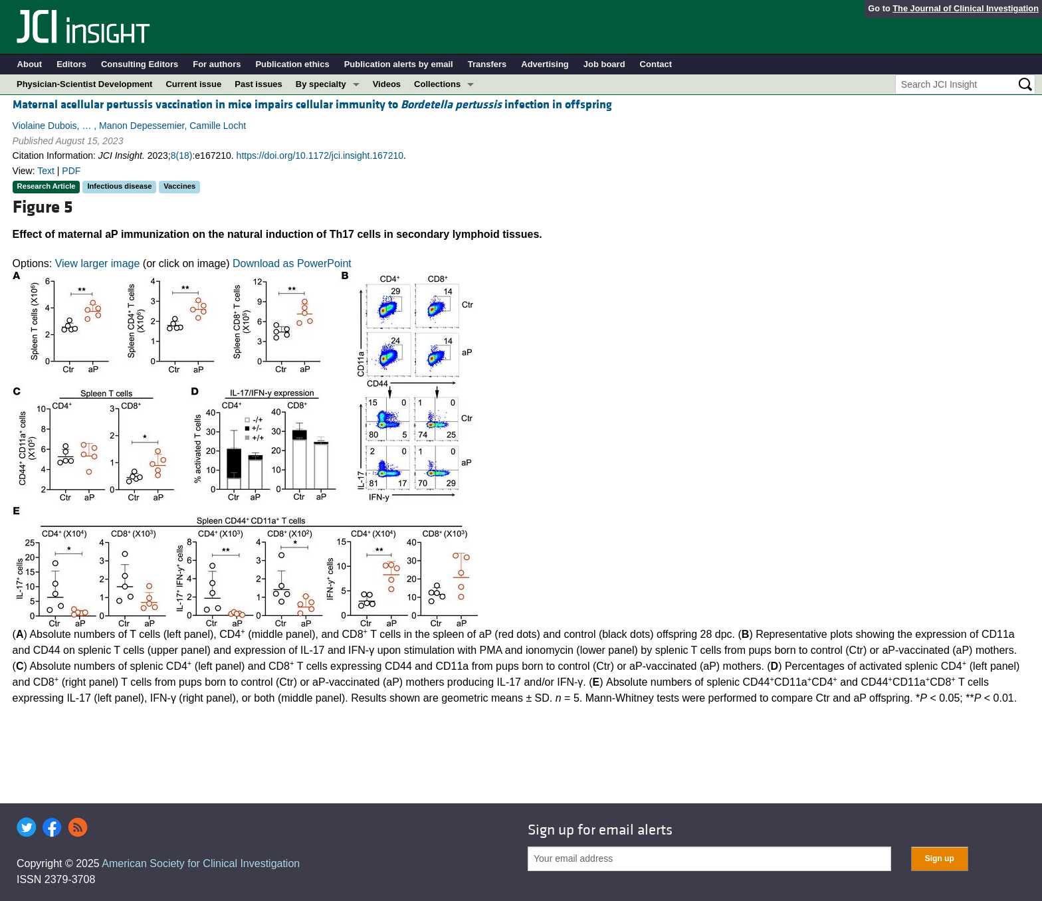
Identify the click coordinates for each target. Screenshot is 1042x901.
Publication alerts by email (398, 64)
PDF (71, 170)
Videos (387, 84)
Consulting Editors (139, 64)
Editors (71, 64)
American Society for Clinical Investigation (201, 863)
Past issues (258, 84)
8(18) (182, 155)
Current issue (193, 84)
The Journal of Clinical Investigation (965, 8)
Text (45, 170)
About (30, 64)
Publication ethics (292, 64)
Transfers (487, 64)
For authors (217, 64)
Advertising (545, 64)
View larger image (97, 263)
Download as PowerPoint (292, 263)
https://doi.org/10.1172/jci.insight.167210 (320, 155)
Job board (604, 64)
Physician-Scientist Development (84, 84)
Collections (437, 84)
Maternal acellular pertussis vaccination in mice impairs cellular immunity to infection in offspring (312, 104)
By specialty (321, 84)
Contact (656, 64)
